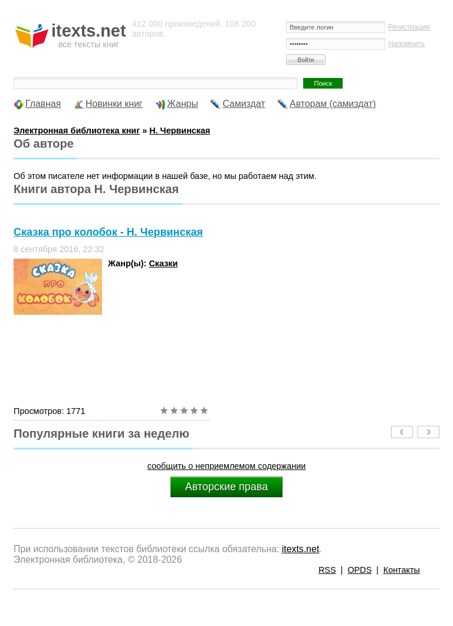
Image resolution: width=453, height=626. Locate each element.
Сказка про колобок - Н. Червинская (108, 232)
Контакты (401, 570)
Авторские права (226, 487)
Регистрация (409, 27)
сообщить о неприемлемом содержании (226, 466)
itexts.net (300, 549)
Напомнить (406, 44)
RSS (327, 570)
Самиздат (243, 104)
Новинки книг (114, 104)
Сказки (163, 263)
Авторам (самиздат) (333, 104)
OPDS (359, 570)
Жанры (182, 104)
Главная (43, 104)
